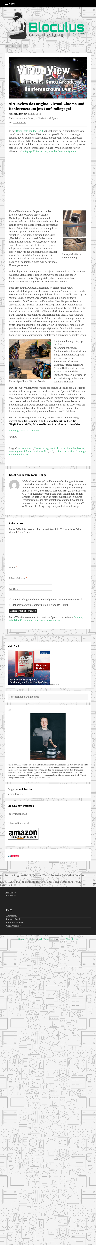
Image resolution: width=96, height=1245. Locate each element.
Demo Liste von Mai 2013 (29, 130)
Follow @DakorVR (17, 813)
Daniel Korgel (19, 765)
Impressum (10, 895)
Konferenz (78, 448)
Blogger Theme (26, 939)
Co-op (30, 448)
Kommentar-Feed (15, 922)
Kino (69, 448)
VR (27, 454)
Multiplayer (25, 451)
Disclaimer (10, 892)
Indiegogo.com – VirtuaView (24, 430)
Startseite (43, 118)
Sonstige (32, 118)
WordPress (72, 939)
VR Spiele (53, 118)
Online (44, 451)
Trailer (58, 451)
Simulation (21, 118)
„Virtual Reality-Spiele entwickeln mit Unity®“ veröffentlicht (47, 776)
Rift (51, 451)
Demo (37, 448)
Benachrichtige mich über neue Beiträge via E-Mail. (40, 604)
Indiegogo (47, 448)
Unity (65, 451)
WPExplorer (45, 939)
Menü (10, 3)
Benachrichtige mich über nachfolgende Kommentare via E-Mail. (47, 599)
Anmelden (11, 915)
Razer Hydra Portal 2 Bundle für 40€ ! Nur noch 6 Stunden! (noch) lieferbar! (48, 883)
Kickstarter (60, 448)
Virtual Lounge (78, 451)
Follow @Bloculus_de (19, 823)
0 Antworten (19, 122)
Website (13, 588)
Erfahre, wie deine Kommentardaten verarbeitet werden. (46, 619)
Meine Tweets (15, 794)
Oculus (36, 451)
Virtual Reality (16, 454)
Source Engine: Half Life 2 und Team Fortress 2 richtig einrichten (43, 875)
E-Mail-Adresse (18, 578)
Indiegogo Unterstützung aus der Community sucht (49, 151)
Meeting (13, 451)
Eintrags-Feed (13, 919)
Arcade (22, 448)
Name (13, 567)
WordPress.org (13, 926)
